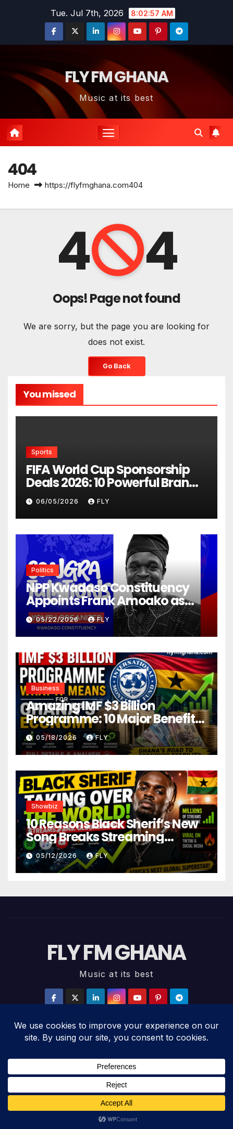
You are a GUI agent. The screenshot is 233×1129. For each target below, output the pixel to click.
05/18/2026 (57, 737)
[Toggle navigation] (108, 132)
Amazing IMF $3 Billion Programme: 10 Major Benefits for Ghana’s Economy (113, 718)
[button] (198, 132)
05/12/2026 (57, 855)
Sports (41, 452)
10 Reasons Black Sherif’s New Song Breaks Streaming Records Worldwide (112, 836)
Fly (99, 501)
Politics (42, 570)
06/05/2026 (58, 501)
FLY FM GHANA (116, 77)
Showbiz (44, 806)
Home (19, 185)
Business (45, 688)
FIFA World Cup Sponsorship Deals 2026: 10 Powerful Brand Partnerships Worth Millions (111, 482)
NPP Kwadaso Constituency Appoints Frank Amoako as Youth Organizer (107, 600)
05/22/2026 (58, 619)
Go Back (117, 366)
